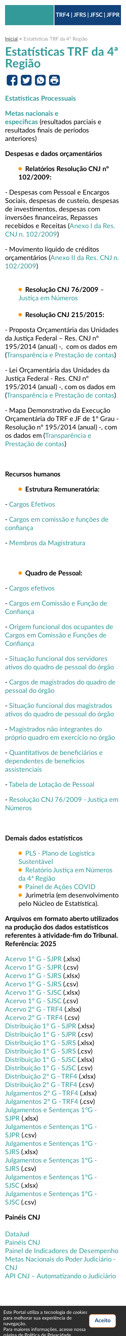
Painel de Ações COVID (60, 887)
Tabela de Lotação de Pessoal (51, 784)
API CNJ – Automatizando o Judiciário (60, 1276)
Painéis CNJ (22, 1242)
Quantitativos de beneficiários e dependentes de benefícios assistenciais (54, 761)
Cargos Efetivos (32, 504)
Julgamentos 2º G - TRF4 (41, 1093)
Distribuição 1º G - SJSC (40, 1060)
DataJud (17, 1234)
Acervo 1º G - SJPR (33, 959)
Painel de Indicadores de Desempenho (61, 1251)
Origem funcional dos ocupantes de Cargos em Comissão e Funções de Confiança (59, 635)
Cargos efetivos (32, 588)
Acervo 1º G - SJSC (33, 992)
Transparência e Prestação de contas (60, 355)
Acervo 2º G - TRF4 (34, 1009)
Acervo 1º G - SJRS (33, 976)
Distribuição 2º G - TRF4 (41, 1076)
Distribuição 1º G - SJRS (40, 1043)
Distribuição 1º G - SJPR (40, 1026)
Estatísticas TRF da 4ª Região (56, 39)
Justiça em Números (48, 298)
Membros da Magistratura (47, 543)
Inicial (11, 39)
